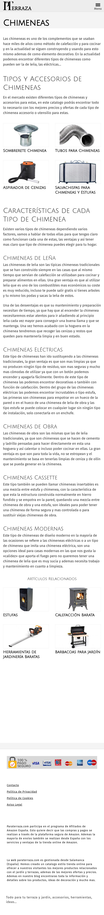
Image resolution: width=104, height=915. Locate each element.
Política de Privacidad (22, 791)
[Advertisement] (52, 700)
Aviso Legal (14, 804)
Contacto (13, 785)
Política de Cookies (20, 798)
